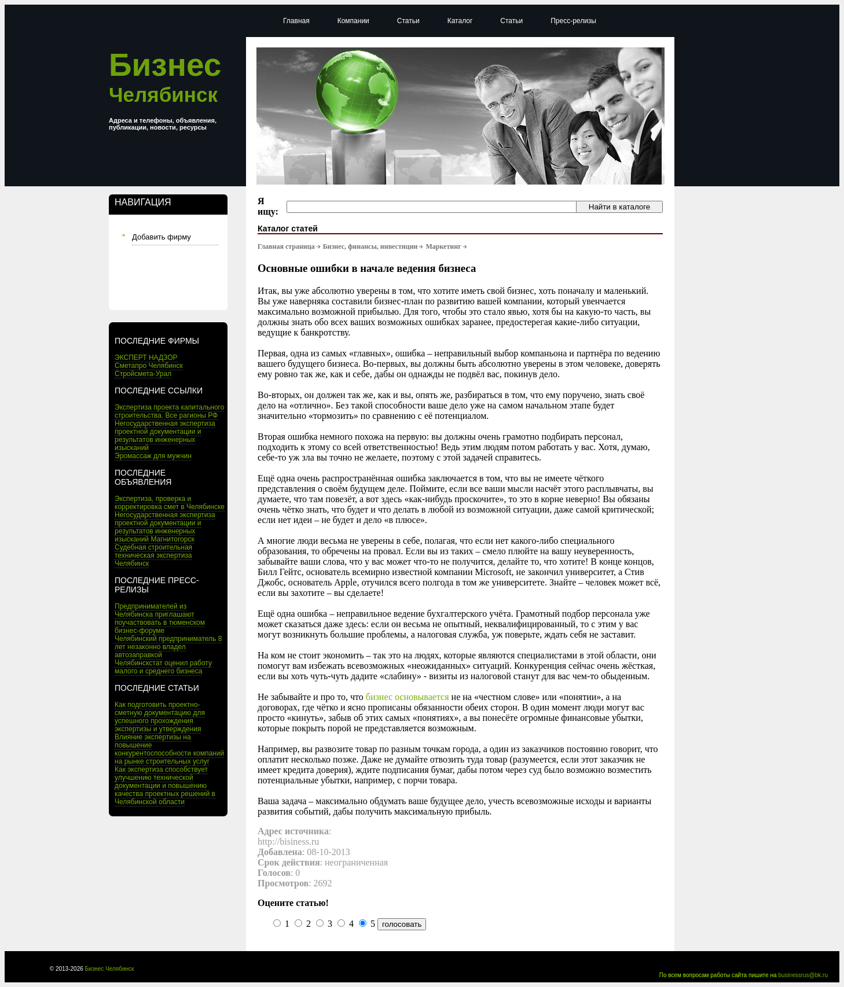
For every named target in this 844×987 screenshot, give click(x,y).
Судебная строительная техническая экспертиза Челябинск (153, 555)
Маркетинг (443, 246)
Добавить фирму (161, 237)
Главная (296, 21)
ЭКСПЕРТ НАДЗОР (146, 357)
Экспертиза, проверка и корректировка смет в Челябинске (170, 503)
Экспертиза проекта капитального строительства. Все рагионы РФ (169, 411)
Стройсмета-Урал (143, 374)
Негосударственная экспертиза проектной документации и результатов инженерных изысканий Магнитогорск (165, 527)
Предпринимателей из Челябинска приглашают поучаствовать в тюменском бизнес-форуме (160, 618)
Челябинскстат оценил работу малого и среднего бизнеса (163, 667)
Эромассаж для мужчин (153, 456)
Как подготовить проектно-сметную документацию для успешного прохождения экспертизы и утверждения (160, 717)
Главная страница (286, 246)
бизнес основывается (407, 697)
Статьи (408, 21)
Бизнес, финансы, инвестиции (370, 246)
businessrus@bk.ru (803, 975)
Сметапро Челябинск (149, 366)
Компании (353, 21)
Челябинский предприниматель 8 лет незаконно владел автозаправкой (168, 647)
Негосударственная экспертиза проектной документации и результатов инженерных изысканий (165, 435)
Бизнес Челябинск (109, 969)
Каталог (460, 21)
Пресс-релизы (573, 21)
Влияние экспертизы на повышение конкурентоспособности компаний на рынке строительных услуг (169, 749)
